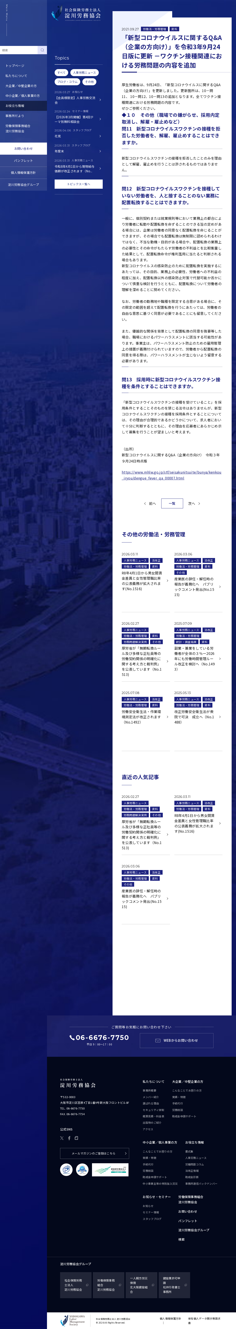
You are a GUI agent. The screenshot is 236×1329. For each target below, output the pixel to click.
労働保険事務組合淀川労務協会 (18, 128)
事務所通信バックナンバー (71, 91)
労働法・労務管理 (154, 29)
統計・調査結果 (186, 642)
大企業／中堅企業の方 (21, 86)
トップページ (14, 65)
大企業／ (187, 1081)
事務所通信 (201, 1183)
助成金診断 (60, 101)
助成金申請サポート (184, 1116)
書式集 (57, 51)
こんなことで (187, 1090)
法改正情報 (192, 1170)
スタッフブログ (152, 1219)
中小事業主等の (160, 1183)
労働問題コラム (63, 71)
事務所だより (14, 115)
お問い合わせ (23, 148)
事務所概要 (149, 1090)
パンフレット (23, 160)
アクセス (148, 1129)
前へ (152, 503)
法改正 (156, 560)
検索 (181, 1239)
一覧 (172, 503)
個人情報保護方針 (23, 172)
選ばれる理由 (151, 1103)
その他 (180, 572)
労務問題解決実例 (135, 642)
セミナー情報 (151, 1212)
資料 (174, 29)
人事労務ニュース (64, 61)
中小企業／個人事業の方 (22, 95)
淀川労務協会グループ (23, 184)
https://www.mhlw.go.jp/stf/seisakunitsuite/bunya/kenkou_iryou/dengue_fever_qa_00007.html (172, 475)
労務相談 (177, 1110)
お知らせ (148, 1206)
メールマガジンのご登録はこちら (94, 1153)
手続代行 (177, 1103)
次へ (191, 503)
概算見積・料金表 (153, 1116)
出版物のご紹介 (152, 1122)
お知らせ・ (157, 1197)
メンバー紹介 (151, 1097)
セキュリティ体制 (153, 1110)
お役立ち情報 (14, 105)
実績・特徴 (179, 1097)
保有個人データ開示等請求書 (204, 1321)
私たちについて (16, 75)
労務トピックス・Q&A (68, 80)
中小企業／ (160, 1142)
